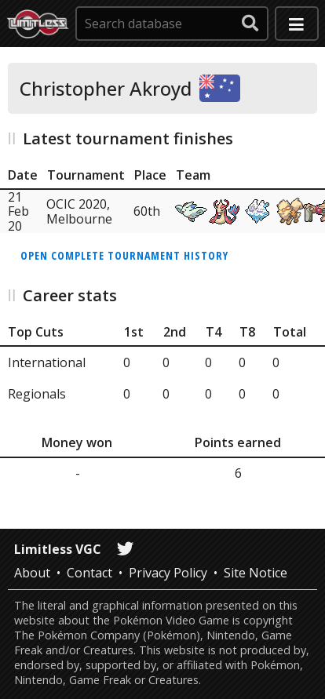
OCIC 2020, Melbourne (79, 211)
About (32, 572)
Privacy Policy (168, 572)
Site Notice (255, 572)
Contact (89, 572)
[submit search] (250, 23)
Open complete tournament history (124, 255)
